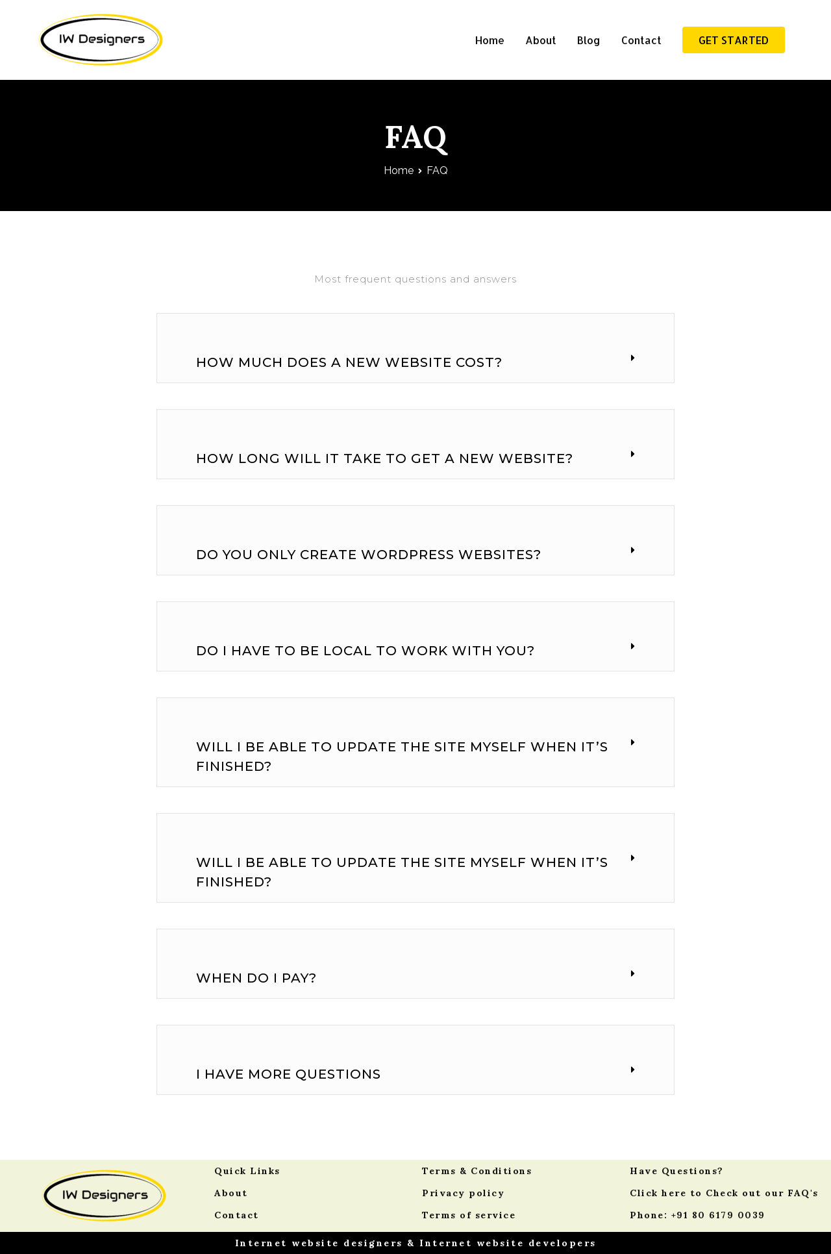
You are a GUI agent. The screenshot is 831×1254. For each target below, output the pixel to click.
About (540, 40)
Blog (589, 40)
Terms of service (468, 1215)
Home (489, 40)
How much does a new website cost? (349, 362)
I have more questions (288, 1074)
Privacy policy (463, 1193)
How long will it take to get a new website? (384, 458)
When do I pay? (256, 978)
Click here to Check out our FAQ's (724, 1193)
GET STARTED (734, 40)
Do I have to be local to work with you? (365, 650)
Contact (641, 40)
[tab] (415, 362)
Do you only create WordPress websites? (368, 554)
